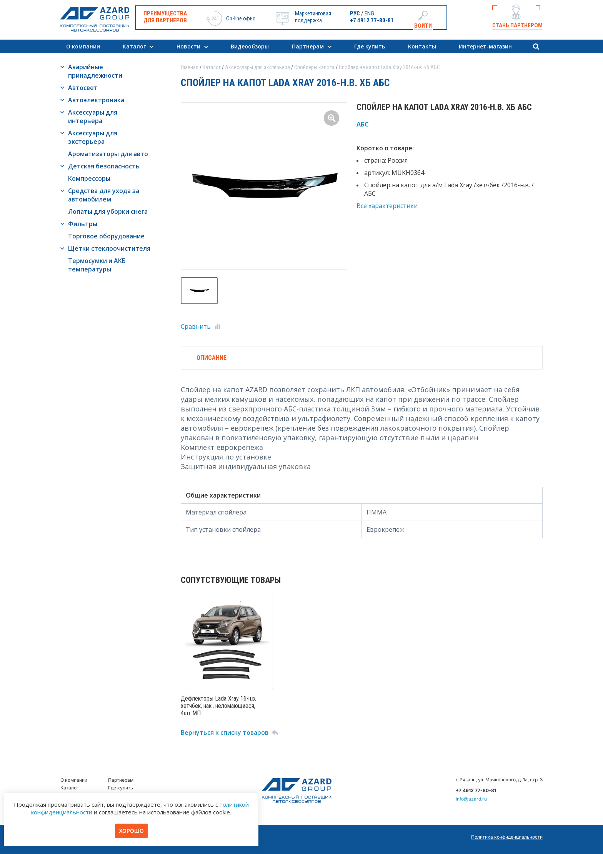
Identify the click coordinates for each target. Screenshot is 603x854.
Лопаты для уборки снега (108, 211)
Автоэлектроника (96, 100)
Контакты (422, 46)
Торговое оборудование (106, 236)
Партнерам (308, 46)
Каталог (134, 46)
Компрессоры (89, 178)
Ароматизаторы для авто (108, 154)
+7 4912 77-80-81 (372, 20)
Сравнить (196, 326)
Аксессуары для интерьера (92, 116)
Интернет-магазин (485, 46)
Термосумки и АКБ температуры (97, 264)
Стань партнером (517, 25)
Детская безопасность (104, 166)
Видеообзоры (250, 46)
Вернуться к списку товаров (224, 732)
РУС (355, 13)
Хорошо (131, 830)
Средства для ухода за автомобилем (103, 194)
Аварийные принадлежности (95, 71)
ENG (369, 13)
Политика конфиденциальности (507, 837)
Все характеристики (387, 205)
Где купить (369, 46)
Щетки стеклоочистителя (109, 248)
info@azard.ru (471, 799)
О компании (83, 46)
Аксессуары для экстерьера (92, 137)
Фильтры (82, 224)
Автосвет (83, 87)
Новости (188, 46)
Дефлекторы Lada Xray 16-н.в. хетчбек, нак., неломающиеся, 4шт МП (218, 706)
